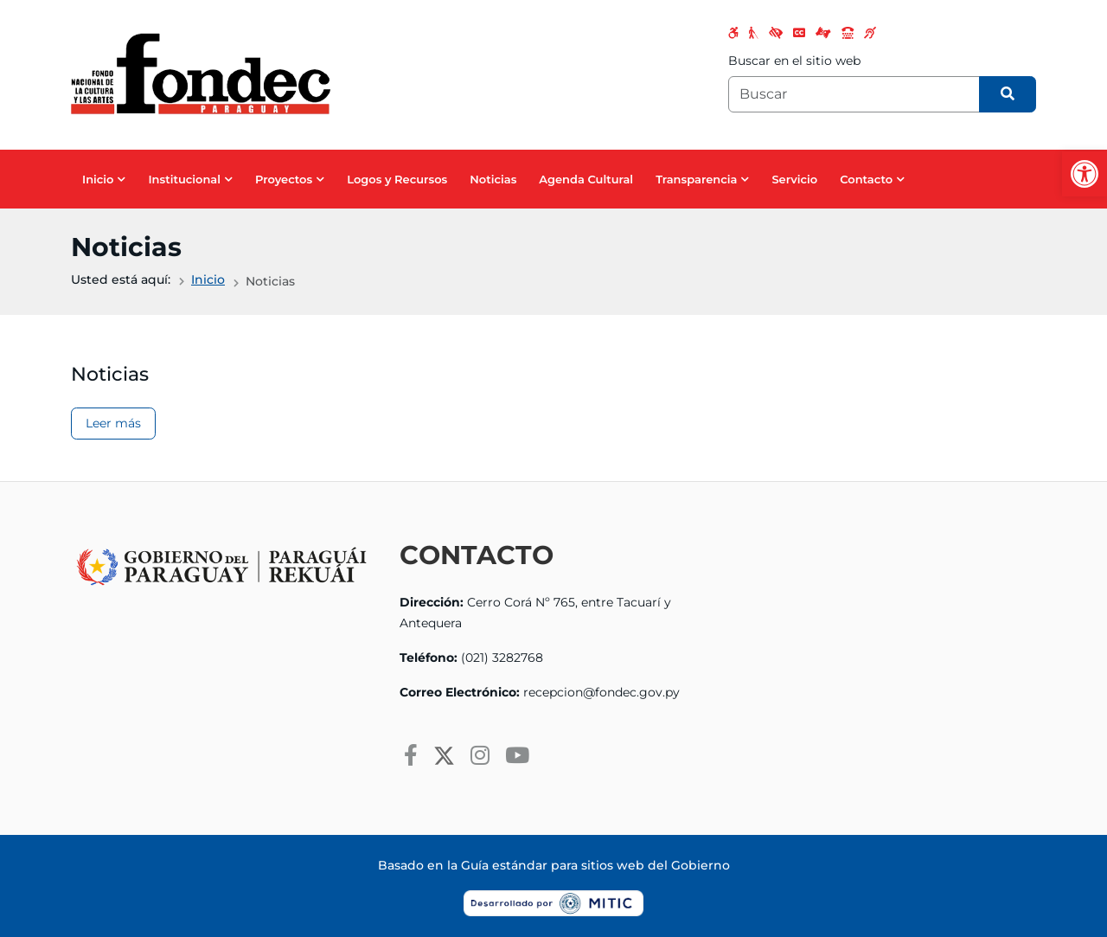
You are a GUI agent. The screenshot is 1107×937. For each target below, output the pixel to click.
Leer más (113, 423)
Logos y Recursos (397, 179)
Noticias (493, 179)
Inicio (97, 179)
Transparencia (696, 179)
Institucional (184, 179)
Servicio (794, 179)
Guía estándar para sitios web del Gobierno (595, 865)
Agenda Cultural (586, 179)
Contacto (866, 179)
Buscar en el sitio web (794, 60)
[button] (1084, 173)
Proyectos (283, 179)
